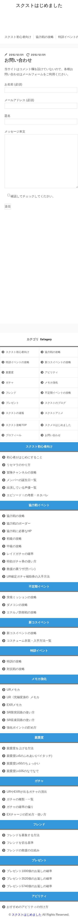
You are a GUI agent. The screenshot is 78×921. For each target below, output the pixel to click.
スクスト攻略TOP (16, 425)
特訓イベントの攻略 (17, 362)
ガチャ (10, 382)
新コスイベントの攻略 (58, 362)
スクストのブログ (55, 402)
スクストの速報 (15, 413)
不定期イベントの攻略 (58, 392)
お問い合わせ (53, 435)
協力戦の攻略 (45, 36)
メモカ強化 (51, 382)
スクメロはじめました (58, 425)
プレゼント (12, 402)
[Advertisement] (39, 246)
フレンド (11, 392)
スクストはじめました (39, 5)
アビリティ (51, 372)
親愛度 (10, 372)
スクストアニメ (54, 413)
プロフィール (13, 435)
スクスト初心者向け (17, 36)
